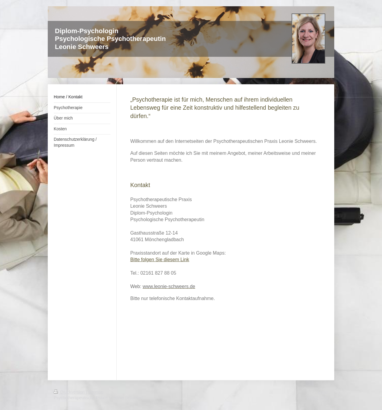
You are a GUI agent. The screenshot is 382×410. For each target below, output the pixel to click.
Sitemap (95, 392)
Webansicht (317, 397)
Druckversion (70, 392)
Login (323, 392)
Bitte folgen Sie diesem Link (159, 259)
